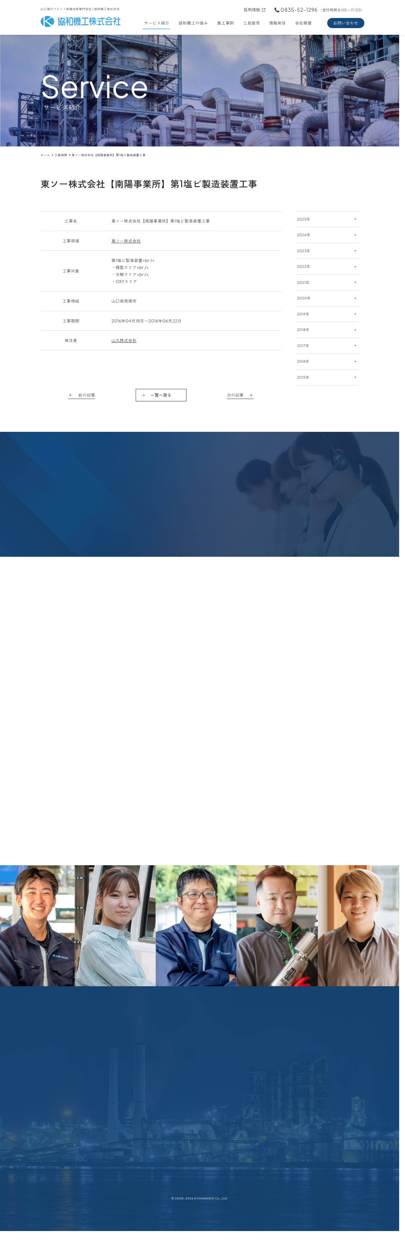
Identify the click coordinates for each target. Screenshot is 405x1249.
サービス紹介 (157, 22)
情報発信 (277, 22)
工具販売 (251, 22)
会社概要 (303, 22)
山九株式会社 (124, 340)
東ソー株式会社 (126, 240)
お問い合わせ (345, 22)
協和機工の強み (193, 22)
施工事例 (225, 22)
